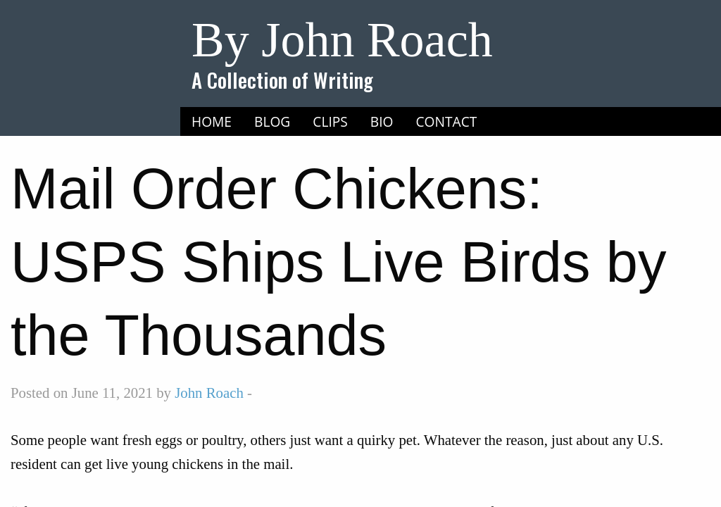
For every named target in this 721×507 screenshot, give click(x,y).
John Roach (209, 392)
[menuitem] (211, 122)
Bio (382, 121)
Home (212, 121)
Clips (330, 121)
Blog (272, 121)
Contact (446, 121)
